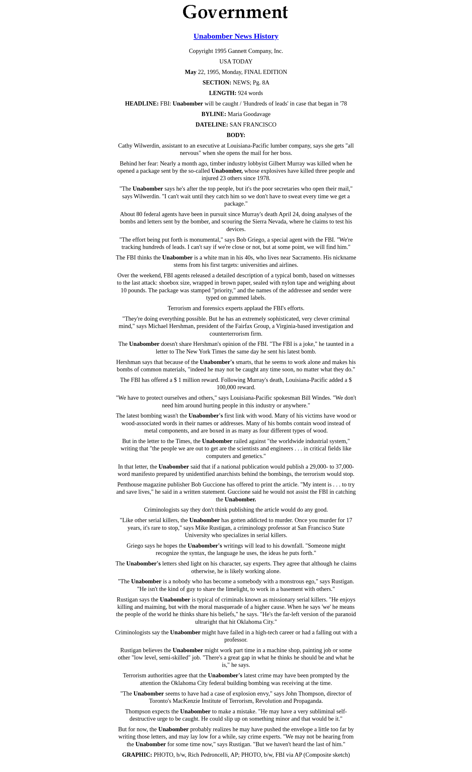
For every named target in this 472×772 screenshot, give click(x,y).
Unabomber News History (235, 36)
